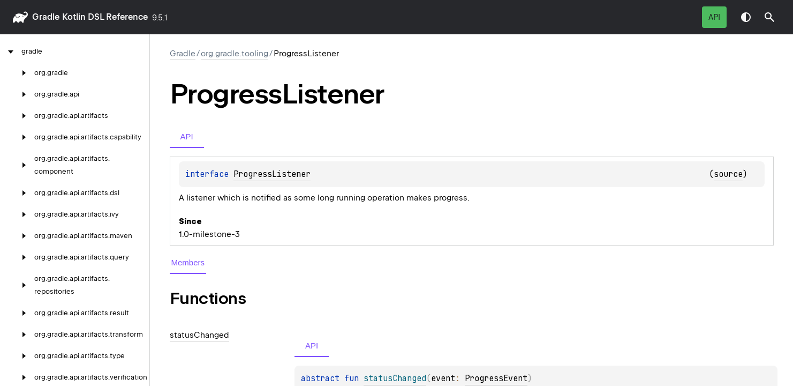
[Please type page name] (769, 17)
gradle (45, 17)
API (714, 17)
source (728, 174)
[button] (769, 17)
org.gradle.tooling (234, 53)
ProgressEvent (496, 378)
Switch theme (746, 17)
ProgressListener (272, 174)
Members (188, 262)
